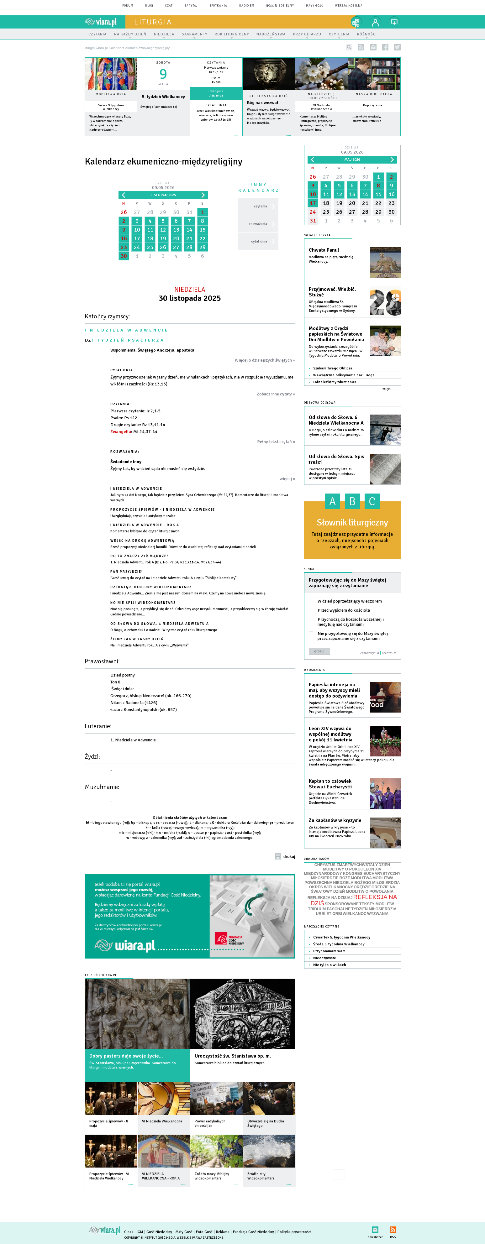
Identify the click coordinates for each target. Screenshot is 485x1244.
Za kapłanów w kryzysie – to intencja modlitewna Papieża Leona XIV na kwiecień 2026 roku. (337, 832)
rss (361, 47)
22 (202, 238)
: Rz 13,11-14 (137, 424)
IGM (140, 1232)
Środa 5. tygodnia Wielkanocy (339, 944)
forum (127, 6)
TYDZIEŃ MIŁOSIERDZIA (373, 909)
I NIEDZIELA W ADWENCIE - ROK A (144, 525)
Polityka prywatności (294, 1232)
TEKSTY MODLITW (376, 904)
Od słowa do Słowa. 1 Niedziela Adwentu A (159, 624)
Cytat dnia (216, 105)
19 (163, 238)
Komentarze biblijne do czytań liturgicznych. (230, 1063)
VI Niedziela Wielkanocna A (321, 107)
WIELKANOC (354, 914)
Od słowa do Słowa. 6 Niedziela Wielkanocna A (336, 420)
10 (137, 229)
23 (124, 247)
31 (189, 212)
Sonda (309, 569)
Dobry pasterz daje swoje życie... (126, 1056)
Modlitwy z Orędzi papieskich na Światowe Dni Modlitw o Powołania (336, 334)
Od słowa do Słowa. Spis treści (336, 459)
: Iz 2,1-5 (135, 411)
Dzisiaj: (163, 186)
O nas (128, 1232)
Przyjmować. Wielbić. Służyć (332, 292)
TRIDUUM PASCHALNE (329, 909)
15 (202, 229)
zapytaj (191, 6)
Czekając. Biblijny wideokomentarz (151, 587)
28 (150, 212)
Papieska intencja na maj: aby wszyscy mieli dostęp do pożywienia (334, 690)
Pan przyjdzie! (126, 572)
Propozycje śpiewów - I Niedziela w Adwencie (162, 510)
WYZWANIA (377, 914)
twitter (397, 47)
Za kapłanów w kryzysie (335, 820)
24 (137, 247)
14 (189, 229)
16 (124, 238)
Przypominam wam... (330, 951)
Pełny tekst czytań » (276, 441)
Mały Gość (314, 6)
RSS (393, 1228)
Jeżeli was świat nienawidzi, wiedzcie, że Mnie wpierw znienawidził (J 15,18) (216, 115)
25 (150, 247)
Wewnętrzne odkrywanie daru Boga (344, 375)
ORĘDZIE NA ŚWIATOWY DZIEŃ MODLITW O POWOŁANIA (353, 889)
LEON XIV (372, 869)
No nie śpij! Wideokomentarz (143, 603)
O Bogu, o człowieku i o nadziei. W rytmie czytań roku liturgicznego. (336, 432)
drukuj (289, 857)
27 (137, 212)
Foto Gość (204, 1232)
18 (150, 238)
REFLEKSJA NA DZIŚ (354, 900)
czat (169, 6)
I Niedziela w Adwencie (136, 489)
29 (163, 212)
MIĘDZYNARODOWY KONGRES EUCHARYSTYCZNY (352, 873)
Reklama (222, 1232)
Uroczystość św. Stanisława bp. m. (233, 1056)
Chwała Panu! (324, 250)
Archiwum (389, 653)
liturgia (153, 22)
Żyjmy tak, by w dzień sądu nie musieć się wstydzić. (157, 468)
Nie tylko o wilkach (329, 965)
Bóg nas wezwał (262, 102)
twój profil (375, 22)
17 (137, 238)
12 (163, 229)
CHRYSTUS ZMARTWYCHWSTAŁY (346, 865)
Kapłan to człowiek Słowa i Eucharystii (330, 784)
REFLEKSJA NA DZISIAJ (330, 898)
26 (124, 212)
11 (150, 229)
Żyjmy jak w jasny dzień (137, 639)
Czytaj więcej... (269, 138)
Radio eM (246, 6)
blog (149, 6)
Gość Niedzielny (280, 6)
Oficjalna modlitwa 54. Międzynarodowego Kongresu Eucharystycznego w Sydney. (333, 306)
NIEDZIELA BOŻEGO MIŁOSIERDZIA (366, 883)
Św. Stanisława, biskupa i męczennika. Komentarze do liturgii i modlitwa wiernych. (132, 1065)
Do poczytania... (374, 105)
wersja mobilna (349, 6)
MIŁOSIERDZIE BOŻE (330, 878)
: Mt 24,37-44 (133, 431)
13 (176, 229)
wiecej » (163, 139)
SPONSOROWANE (342, 904)
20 (176, 238)
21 (189, 238)
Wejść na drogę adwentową (142, 541)
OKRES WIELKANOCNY (331, 887)
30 (176, 212)
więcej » (111, 139)
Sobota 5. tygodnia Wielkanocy (111, 107)
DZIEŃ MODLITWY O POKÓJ (356, 867)
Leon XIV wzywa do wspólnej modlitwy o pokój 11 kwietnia (330, 734)
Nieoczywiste (324, 958)
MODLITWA (361, 878)
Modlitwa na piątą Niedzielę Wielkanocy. (331, 259)
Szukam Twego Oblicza (332, 368)
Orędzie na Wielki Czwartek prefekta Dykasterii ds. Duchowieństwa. (330, 798)
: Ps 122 (123, 418)
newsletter (373, 47)
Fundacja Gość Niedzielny (253, 1232)
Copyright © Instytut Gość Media (149, 1238)
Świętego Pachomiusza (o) (158, 107)
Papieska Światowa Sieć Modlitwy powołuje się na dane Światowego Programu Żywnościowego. (337, 707)
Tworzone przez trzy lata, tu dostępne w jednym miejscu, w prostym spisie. (332, 473)
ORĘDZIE (362, 887)
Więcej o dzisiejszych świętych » (265, 360)
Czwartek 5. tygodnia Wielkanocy (341, 937)
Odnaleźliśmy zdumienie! (334, 382)
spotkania (218, 6)
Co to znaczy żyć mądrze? (139, 556)
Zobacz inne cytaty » (276, 394)
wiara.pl (105, 22)
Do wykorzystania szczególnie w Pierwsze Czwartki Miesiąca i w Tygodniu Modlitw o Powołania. (335, 351)
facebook (385, 47)
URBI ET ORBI (329, 914)
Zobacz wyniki (369, 653)
